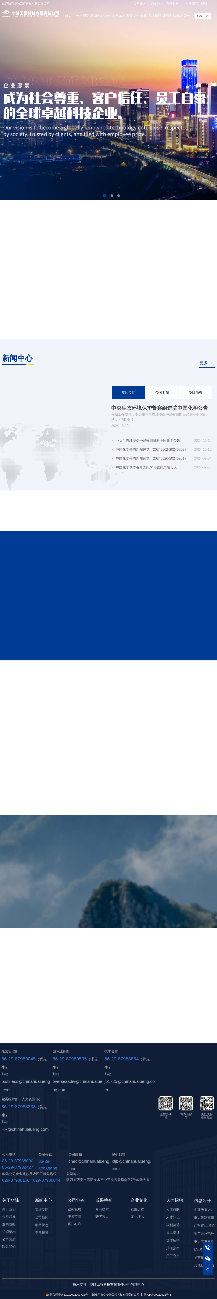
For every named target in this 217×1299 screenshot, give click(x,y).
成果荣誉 (126, 15)
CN (199, 16)
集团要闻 (128, 392)
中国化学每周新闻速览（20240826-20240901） (152, 458)
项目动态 (195, 392)
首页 (68, 15)
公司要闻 (162, 392)
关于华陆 (82, 15)
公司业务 (111, 15)
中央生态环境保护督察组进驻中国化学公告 (159, 408)
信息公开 (183, 15)
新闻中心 (97, 15)
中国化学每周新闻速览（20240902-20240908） (152, 449)
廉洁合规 (169, 15)
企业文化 (140, 15)
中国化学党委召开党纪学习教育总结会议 (146, 467)
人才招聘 (154, 15)
